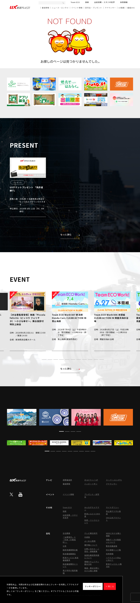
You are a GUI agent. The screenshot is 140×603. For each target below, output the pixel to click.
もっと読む (70, 234)
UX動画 (122, 7)
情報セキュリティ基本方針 (91, 562)
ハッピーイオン (90, 484)
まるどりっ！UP (91, 480)
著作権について (90, 545)
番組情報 (45, 7)
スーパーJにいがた (114, 480)
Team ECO (75, 2)
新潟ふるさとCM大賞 (92, 515)
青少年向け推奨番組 (70, 571)
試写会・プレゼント (93, 7)
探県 (87, 2)
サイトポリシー (112, 507)
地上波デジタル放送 (113, 512)
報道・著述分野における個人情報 (91, 569)
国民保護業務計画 (70, 550)
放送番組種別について (70, 565)
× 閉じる (109, 586)
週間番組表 (67, 480)
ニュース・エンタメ (60, 7)
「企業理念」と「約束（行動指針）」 (69, 539)
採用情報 (124, 2)
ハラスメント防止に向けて (113, 558)
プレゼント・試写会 (91, 495)
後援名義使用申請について (91, 556)
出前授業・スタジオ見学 (104, 2)
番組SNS (131, 7)
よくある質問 (90, 541)
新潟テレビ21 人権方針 (114, 565)
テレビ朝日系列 (90, 533)
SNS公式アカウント (113, 518)
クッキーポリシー (93, 586)
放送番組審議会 (69, 553)
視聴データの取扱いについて (113, 540)
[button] (38, 359)
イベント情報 (76, 7)
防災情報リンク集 (113, 550)
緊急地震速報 (111, 546)
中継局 (87, 537)
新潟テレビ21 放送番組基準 (70, 558)
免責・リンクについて (91, 521)
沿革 (64, 546)
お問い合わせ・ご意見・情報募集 (91, 550)
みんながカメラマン (91, 508)
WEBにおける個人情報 (113, 534)
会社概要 (66, 533)
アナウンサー (110, 7)
